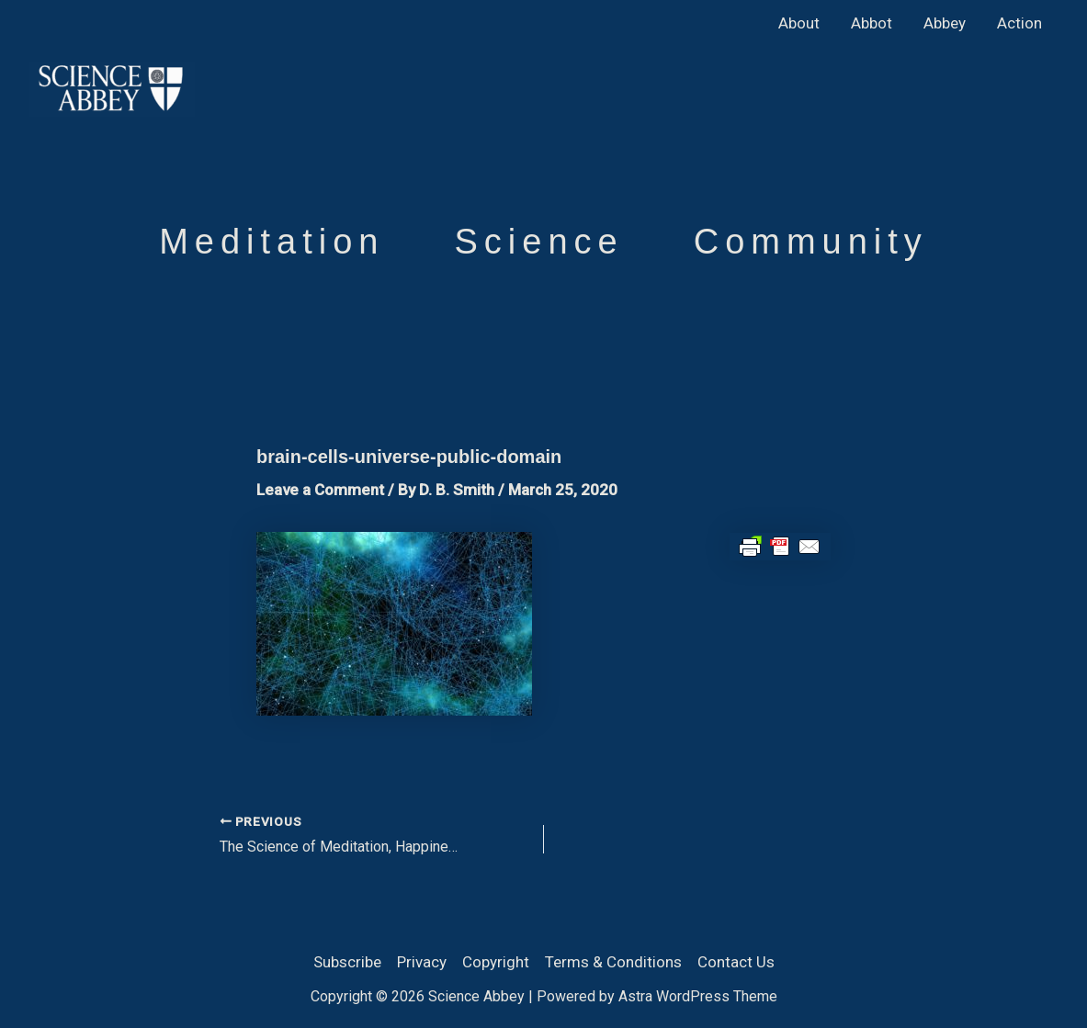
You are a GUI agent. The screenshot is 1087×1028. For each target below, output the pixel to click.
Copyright (495, 962)
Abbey (944, 23)
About (799, 23)
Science (538, 241)
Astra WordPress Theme (697, 996)
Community (811, 241)
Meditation (271, 241)
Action (1019, 23)
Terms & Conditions (613, 962)
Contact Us (736, 962)
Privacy (422, 962)
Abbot (871, 23)
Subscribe (347, 962)
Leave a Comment (320, 489)
